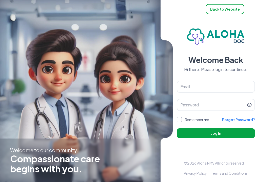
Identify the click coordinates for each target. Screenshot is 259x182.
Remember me (197, 119)
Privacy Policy (195, 173)
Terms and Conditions (229, 173)
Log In (215, 133)
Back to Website (225, 9)
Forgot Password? (238, 119)
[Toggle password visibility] (249, 105)
